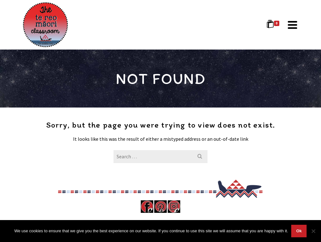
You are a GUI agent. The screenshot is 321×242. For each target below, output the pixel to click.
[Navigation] (292, 25)
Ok (299, 231)
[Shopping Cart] (274, 25)
